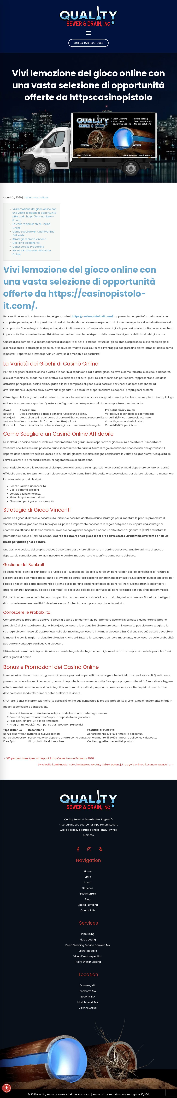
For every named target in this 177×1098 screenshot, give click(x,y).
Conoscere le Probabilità (28, 247)
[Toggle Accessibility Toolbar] (6, 1088)
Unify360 (143, 1094)
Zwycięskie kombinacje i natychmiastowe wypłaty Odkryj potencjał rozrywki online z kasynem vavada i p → (106, 764)
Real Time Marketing (122, 1094)
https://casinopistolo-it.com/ (92, 316)
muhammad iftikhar (36, 197)
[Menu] (88, 33)
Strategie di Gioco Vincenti (29, 239)
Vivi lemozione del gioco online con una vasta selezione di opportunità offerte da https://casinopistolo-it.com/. (34, 214)
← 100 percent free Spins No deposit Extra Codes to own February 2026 (48, 758)
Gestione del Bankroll (26, 243)
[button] (88, 43)
